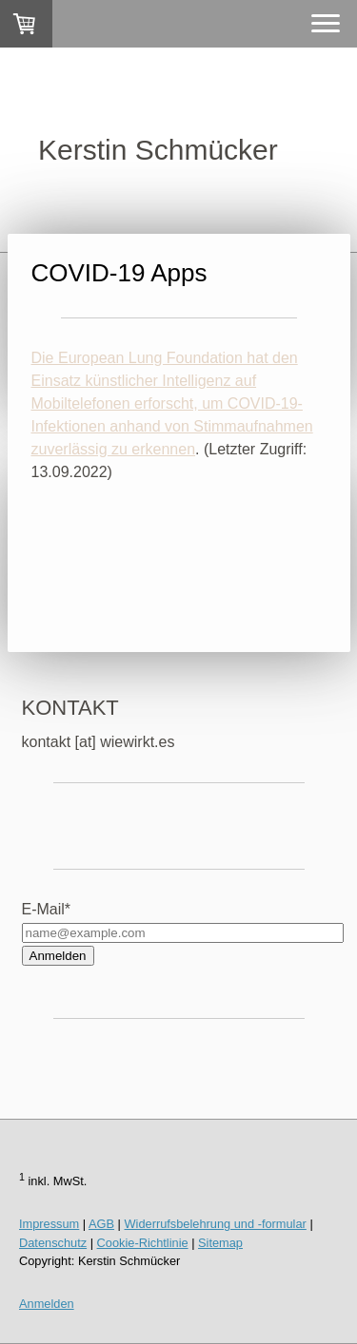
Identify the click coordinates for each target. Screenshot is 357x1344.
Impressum (49, 1224)
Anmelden (58, 956)
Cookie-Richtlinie (142, 1243)
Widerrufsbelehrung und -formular (216, 1224)
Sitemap (220, 1243)
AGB (101, 1224)
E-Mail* (46, 909)
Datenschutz (53, 1243)
